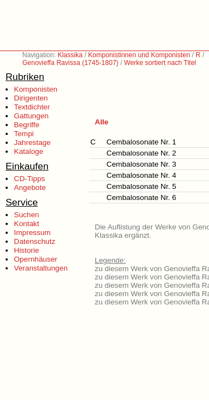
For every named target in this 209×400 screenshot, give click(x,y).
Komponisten (35, 89)
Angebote (30, 187)
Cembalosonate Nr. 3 (141, 164)
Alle (101, 122)
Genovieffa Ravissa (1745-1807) (70, 63)
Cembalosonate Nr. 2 (141, 153)
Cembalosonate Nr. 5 (141, 186)
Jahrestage (32, 142)
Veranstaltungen (40, 268)
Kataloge (28, 151)
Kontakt (26, 223)
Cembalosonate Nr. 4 (141, 175)
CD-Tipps (29, 178)
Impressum (32, 232)
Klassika (69, 55)
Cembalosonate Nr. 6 (141, 197)
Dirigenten (31, 98)
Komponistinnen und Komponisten (139, 55)
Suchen (26, 215)
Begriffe (27, 125)
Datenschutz (34, 241)
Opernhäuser (35, 259)
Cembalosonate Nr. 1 (141, 142)
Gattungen (31, 116)
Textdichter (32, 107)
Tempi (24, 133)
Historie (26, 250)
